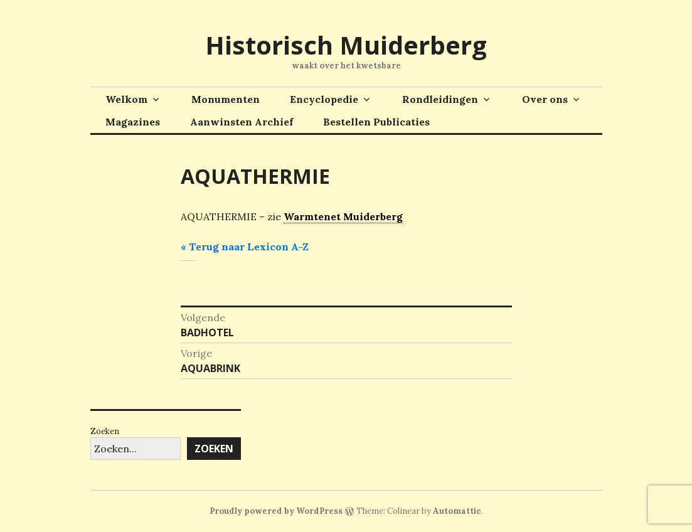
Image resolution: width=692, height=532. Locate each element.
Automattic (457, 511)
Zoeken (104, 431)
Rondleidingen (440, 99)
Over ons (545, 99)
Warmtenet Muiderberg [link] (343, 216)
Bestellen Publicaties (376, 121)
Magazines (132, 121)
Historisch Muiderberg (346, 45)
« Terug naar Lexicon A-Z (245, 246)
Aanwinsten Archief (241, 121)
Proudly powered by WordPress (276, 511)
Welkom (126, 99)
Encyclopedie (324, 99)
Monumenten (225, 99)
